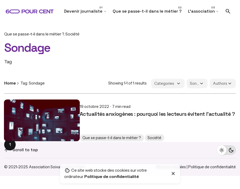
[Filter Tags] (197, 83)
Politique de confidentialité (212, 167)
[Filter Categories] (168, 83)
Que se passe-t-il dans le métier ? (34, 34)
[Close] (173, 173)
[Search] (228, 11)
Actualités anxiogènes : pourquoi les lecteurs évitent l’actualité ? (81, 109)
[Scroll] (6, 150)
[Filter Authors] (223, 83)
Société (72, 34)
